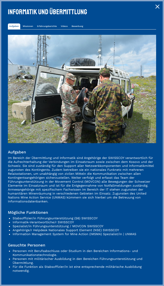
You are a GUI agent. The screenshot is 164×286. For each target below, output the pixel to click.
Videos (64, 26)
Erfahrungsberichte (47, 26)
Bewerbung (77, 26)
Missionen (28, 26)
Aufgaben (14, 26)
